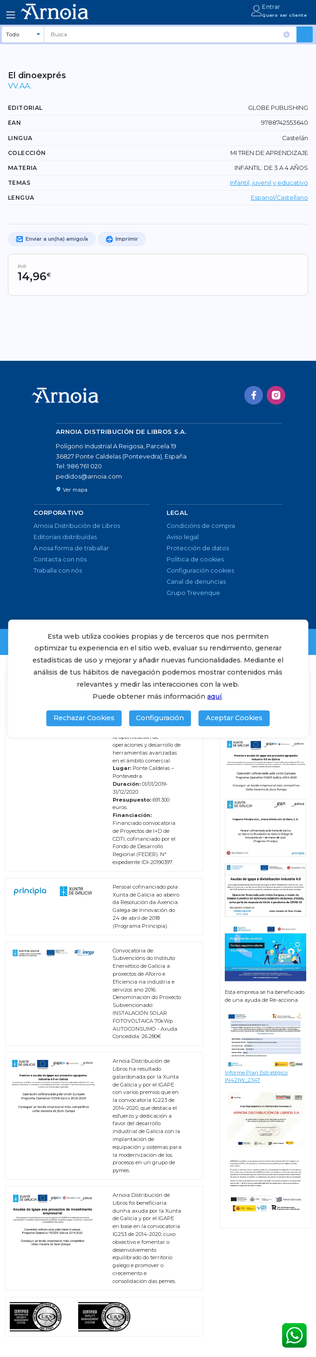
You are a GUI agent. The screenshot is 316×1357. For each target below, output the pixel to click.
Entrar (271, 6)
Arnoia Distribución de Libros (77, 525)
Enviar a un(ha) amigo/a (52, 239)
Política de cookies (195, 559)
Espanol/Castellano (279, 197)
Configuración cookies (200, 570)
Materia (22, 167)
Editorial (25, 107)
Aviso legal (183, 536)
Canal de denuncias (196, 581)
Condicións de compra (201, 525)
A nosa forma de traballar (71, 548)
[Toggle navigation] (11, 15)
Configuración (160, 718)
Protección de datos (198, 548)
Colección (27, 152)
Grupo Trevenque (193, 592)
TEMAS (19, 182)
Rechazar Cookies (84, 718)
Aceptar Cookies (234, 718)
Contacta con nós (60, 559)
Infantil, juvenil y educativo (269, 182)
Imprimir (122, 239)
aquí (214, 696)
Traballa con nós (58, 570)
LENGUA (21, 197)
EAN (14, 122)
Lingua (20, 138)
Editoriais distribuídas (65, 536)
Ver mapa (71, 489)
